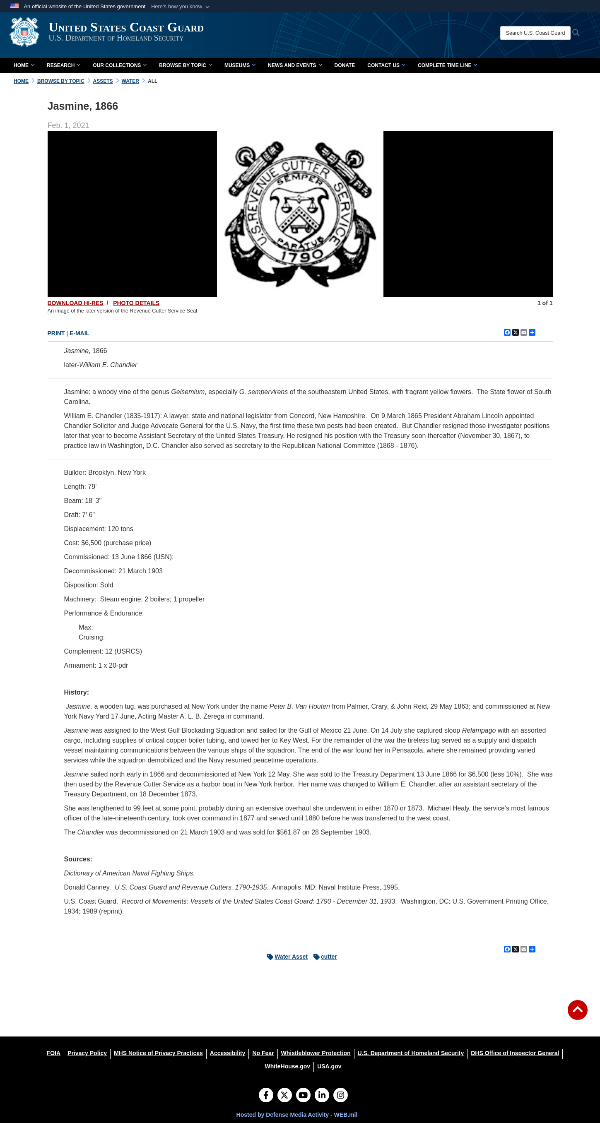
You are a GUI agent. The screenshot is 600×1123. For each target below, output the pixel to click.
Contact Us (386, 65)
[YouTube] (303, 1096)
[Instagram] (340, 1096)
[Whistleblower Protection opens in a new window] (316, 1053)
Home (24, 65)
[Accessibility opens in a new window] (228, 1053)
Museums (239, 65)
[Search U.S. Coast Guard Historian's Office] (543, 33)
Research (63, 65)
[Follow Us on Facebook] (266, 1096)
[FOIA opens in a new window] (53, 1053)
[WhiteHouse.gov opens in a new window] (287, 1066)
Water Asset (285, 956)
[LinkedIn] (322, 1096)
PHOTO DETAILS (136, 303)
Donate (345, 65)
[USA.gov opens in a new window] (329, 1066)
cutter (323, 956)
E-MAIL (79, 333)
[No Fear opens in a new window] (263, 1053)
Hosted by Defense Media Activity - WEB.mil (297, 1114)
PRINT (56, 333)
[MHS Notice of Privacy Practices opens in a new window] (158, 1053)
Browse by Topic (185, 65)
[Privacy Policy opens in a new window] (87, 1053)
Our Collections (120, 65)
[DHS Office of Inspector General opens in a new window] (515, 1053)
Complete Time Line (447, 65)
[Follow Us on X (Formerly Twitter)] (284, 1096)
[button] (181, 6)
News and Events (295, 65)
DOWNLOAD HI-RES (76, 303)
